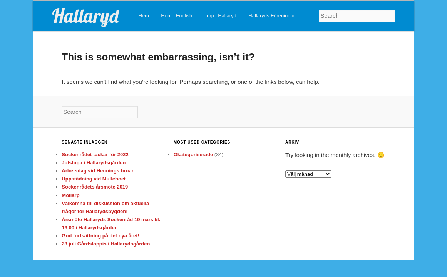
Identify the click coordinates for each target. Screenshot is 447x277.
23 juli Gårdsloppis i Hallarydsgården (106, 244)
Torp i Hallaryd (220, 15)
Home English (176, 15)
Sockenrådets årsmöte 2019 (95, 187)
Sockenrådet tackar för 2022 (95, 154)
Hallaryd (85, 15)
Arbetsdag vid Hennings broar (97, 171)
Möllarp (70, 195)
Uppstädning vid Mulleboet (94, 179)
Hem (143, 15)
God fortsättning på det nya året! (100, 236)
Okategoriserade (193, 154)
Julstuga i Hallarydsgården (94, 162)
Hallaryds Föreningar (271, 15)
